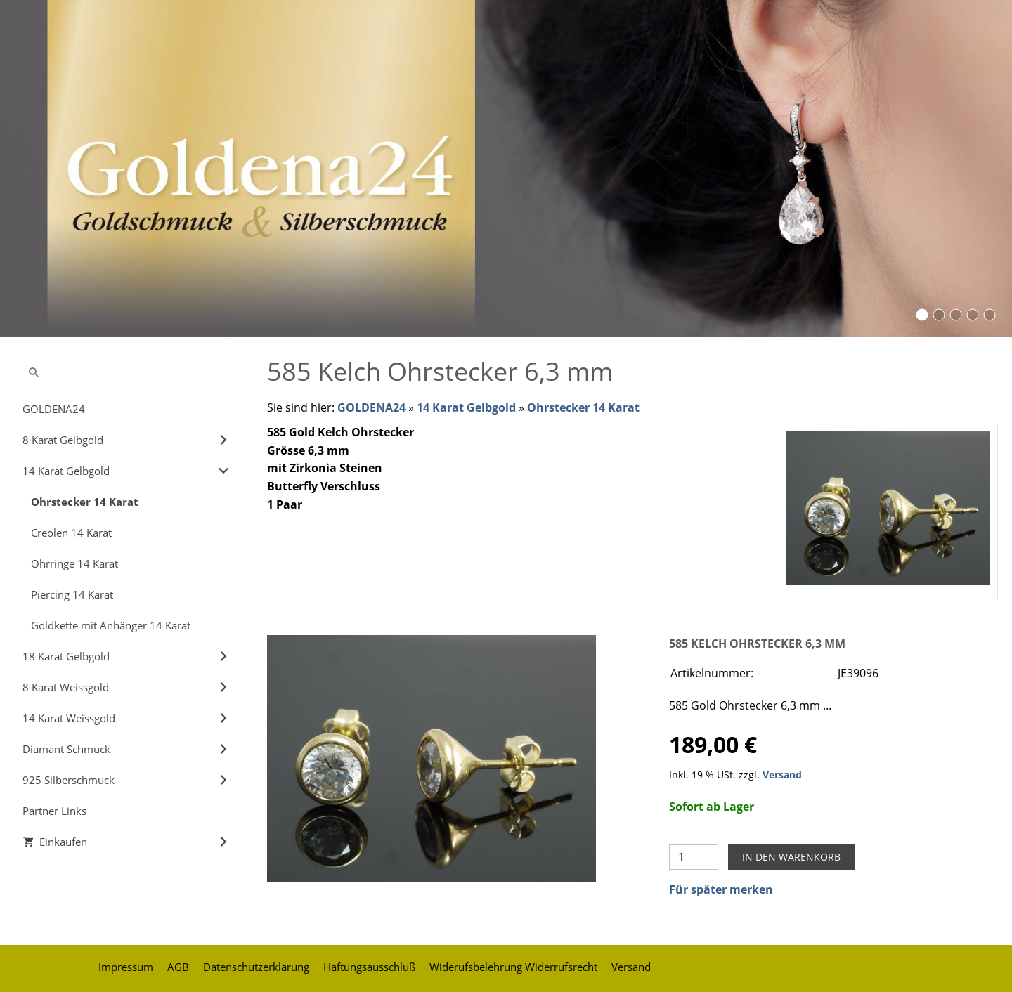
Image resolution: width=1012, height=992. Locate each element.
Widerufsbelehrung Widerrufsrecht (513, 967)
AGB (178, 967)
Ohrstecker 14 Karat (583, 407)
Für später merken (721, 889)
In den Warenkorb (791, 856)
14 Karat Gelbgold (466, 407)
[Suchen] (126, 372)
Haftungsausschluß (369, 967)
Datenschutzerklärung (256, 967)
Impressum (125, 967)
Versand (782, 774)
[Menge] (693, 857)
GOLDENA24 (371, 407)
